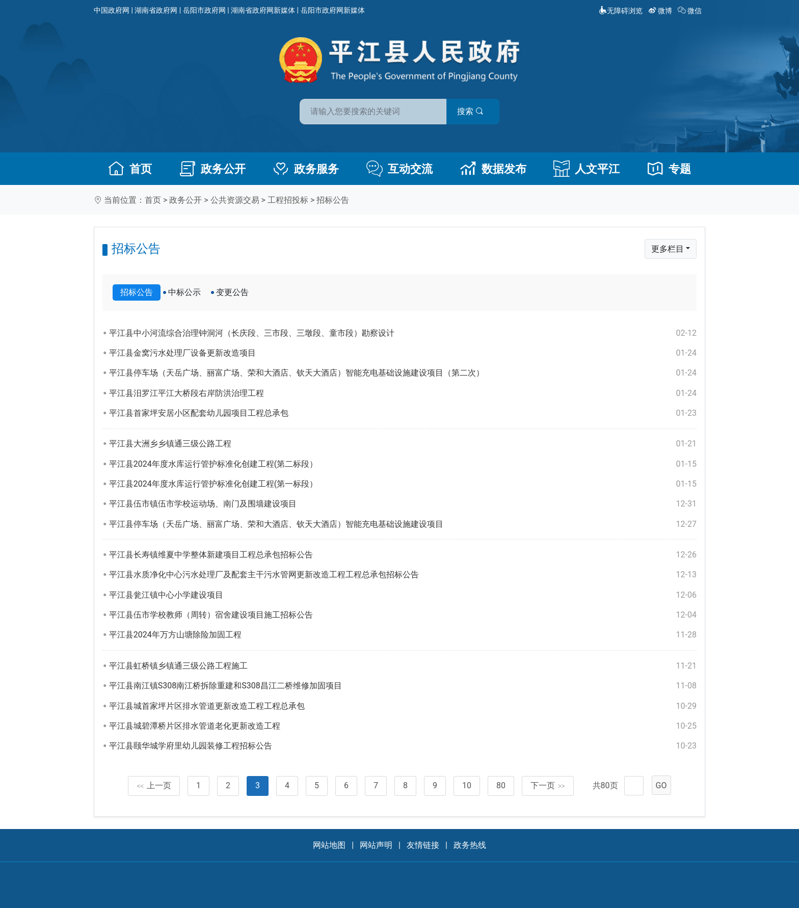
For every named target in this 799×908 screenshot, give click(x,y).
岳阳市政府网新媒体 (333, 10)
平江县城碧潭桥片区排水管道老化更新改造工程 (403, 726)
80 (500, 785)
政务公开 (212, 168)
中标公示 (184, 292)
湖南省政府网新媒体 (263, 10)
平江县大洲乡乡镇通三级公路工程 (403, 444)
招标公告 (332, 200)
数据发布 (493, 168)
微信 (691, 11)
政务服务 (306, 168)
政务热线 (470, 845)
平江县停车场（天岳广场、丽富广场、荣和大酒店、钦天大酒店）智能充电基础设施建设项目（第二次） (403, 373)
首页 (130, 168)
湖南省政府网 (156, 10)
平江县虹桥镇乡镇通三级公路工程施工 (403, 666)
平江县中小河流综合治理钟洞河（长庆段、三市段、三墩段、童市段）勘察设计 (403, 333)
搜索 (472, 111)
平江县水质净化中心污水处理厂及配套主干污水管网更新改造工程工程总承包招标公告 (403, 575)
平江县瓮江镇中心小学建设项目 (403, 595)
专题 (669, 168)
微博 (661, 11)
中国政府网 (111, 10)
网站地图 (329, 845)
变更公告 (232, 292)
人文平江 (586, 168)
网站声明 (376, 845)
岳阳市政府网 (204, 10)
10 (466, 785)
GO (661, 785)
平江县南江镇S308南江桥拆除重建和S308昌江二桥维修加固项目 (403, 686)
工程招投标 (288, 200)
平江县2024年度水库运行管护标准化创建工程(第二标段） (403, 464)
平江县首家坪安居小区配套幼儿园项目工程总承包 (403, 413)
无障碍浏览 (621, 11)
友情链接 (423, 845)
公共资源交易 (234, 200)
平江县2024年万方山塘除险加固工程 (403, 635)
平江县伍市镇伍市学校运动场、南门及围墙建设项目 (403, 504)
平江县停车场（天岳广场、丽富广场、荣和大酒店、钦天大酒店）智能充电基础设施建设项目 (403, 524)
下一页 (547, 785)
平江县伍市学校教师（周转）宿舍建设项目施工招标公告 (403, 615)
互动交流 (399, 168)
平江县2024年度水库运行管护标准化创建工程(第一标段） (403, 484)
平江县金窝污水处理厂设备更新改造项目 (403, 353)
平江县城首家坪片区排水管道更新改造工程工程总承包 (403, 706)
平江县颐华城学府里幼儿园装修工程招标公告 (403, 746)
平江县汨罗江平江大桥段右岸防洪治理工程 (403, 393)
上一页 (154, 785)
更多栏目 (667, 249)
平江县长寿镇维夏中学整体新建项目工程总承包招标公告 (403, 555)
